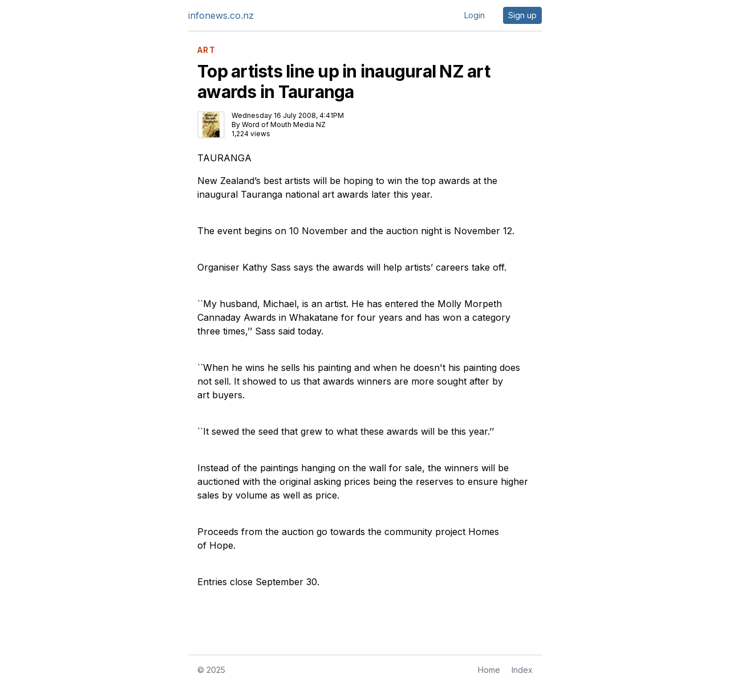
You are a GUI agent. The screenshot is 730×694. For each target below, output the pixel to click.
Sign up (522, 15)
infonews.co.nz (221, 15)
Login (474, 15)
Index (522, 670)
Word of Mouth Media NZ (284, 124)
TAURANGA (224, 158)
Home (489, 670)
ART (206, 50)
